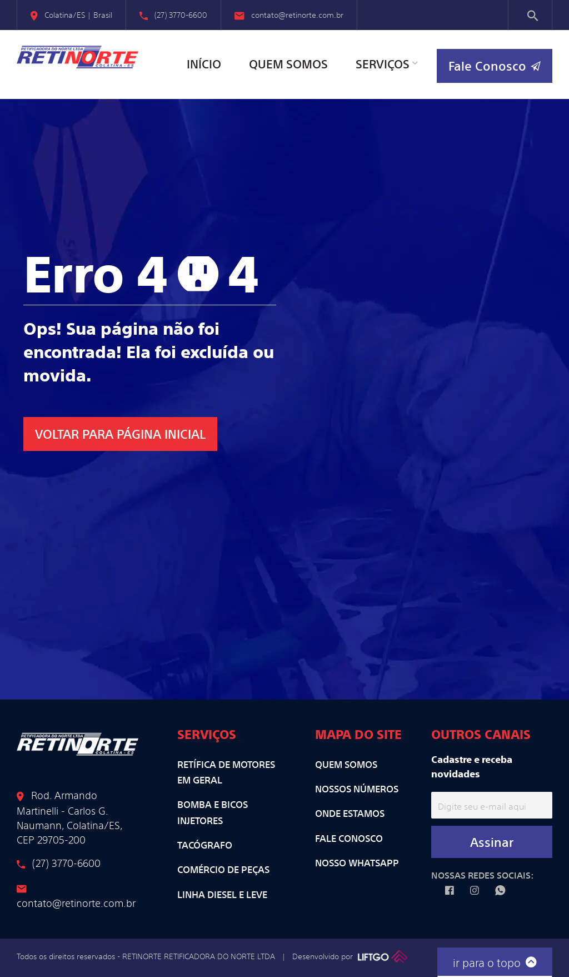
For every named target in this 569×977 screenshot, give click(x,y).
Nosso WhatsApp (357, 862)
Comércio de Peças (223, 869)
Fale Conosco (349, 838)
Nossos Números (356, 788)
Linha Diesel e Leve (222, 894)
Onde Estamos (350, 813)
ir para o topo (495, 961)
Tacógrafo (204, 845)
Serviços (383, 63)
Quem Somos (288, 63)
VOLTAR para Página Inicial (120, 434)
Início (204, 63)
